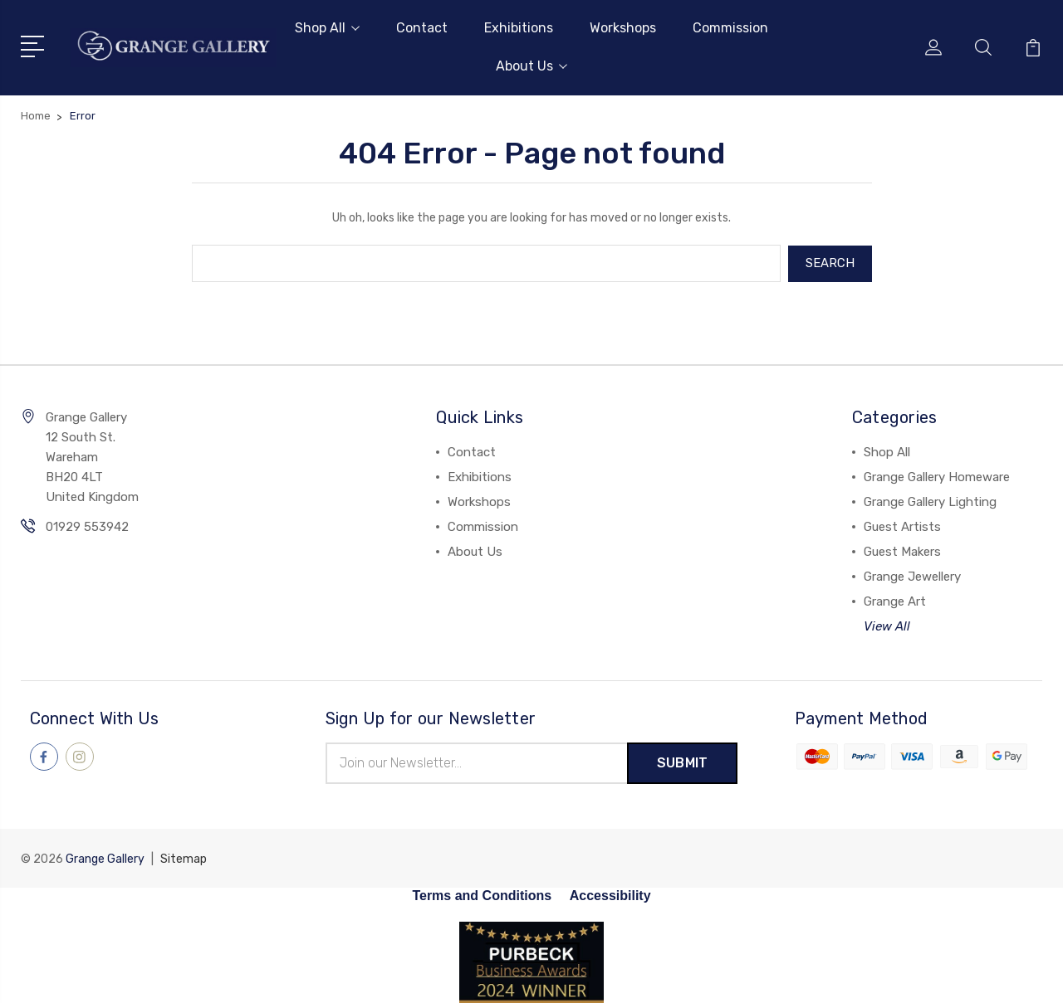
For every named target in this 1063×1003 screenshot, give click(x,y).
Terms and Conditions (481, 894)
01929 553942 (87, 526)
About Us (531, 66)
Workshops (623, 28)
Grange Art (895, 600)
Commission (730, 28)
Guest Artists (902, 526)
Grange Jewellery (912, 575)
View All (887, 625)
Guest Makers (902, 550)
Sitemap (183, 857)
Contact (422, 28)
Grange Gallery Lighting (930, 501)
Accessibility (610, 894)
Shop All (327, 28)
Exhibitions (518, 28)
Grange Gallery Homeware (937, 476)
